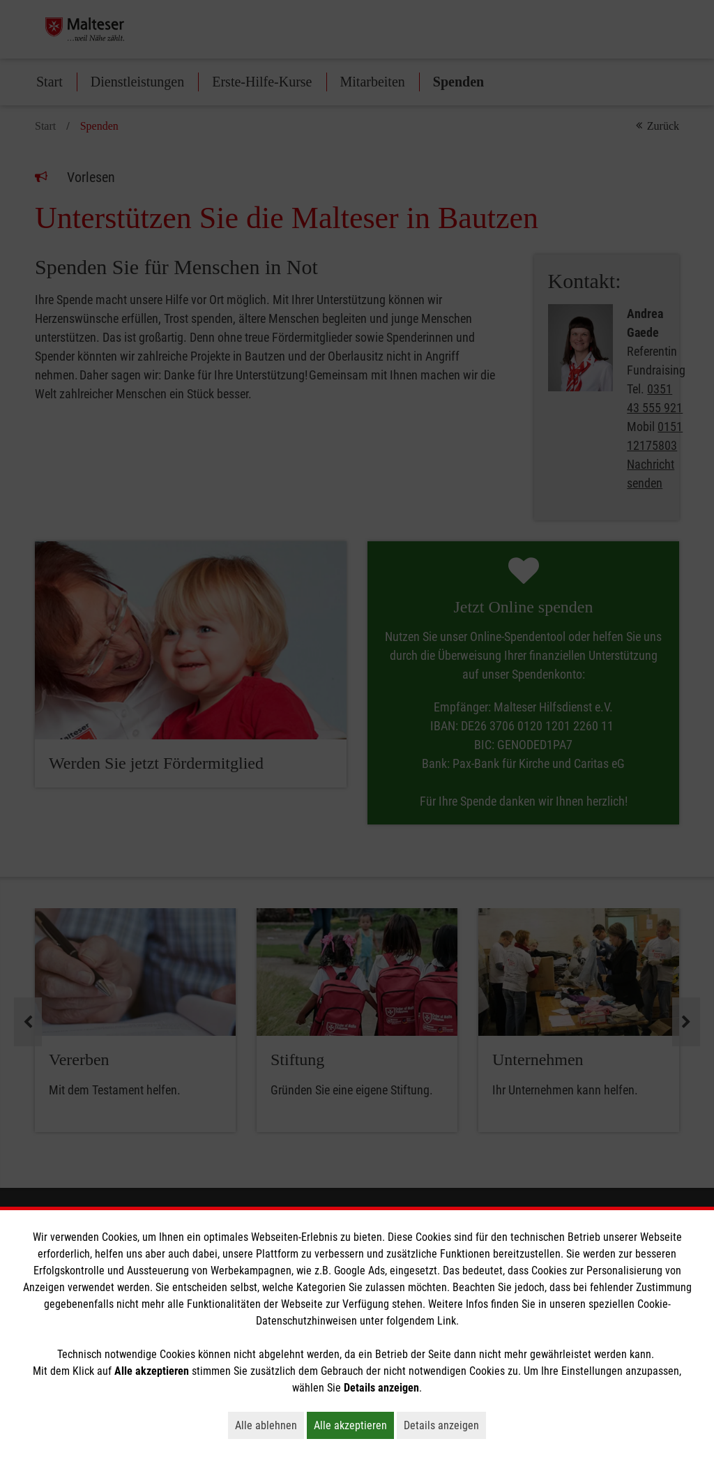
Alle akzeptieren (354, 1425)
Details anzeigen (445, 1425)
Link (446, 1320)
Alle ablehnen (269, 1425)
